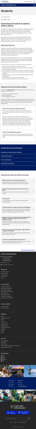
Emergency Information (22, 422)
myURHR (2, 330)
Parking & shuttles (4, 326)
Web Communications (5, 318)
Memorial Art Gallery (5, 307)
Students (5, 19)
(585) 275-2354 (6, 262)
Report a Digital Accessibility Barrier (28, 250)
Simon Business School (5, 294)
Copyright (15, 422)
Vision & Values (4, 344)
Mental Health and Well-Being (18, 163)
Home (2, 19)
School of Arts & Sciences (6, 286)
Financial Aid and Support (18, 156)
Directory (3, 321)
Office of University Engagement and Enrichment (10, 345)
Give (31, 1)
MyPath (2, 332)
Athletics (3, 359)
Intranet (2, 316)
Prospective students (5, 271)
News (3, 355)
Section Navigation (6, 16)
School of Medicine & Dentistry (7, 291)
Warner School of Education (6, 296)
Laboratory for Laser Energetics (7, 297)
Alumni (2, 278)
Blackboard (3, 329)
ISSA (9, 19)
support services (10, 89)
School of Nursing (4, 293)
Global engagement (5, 340)
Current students (4, 273)
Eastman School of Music (6, 289)
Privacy (11, 422)
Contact (2, 319)
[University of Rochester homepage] (5, 2)
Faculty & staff (3, 276)
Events (3, 357)
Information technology (5, 327)
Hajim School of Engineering (6, 288)
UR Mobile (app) (4, 324)
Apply (26, 1)
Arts (2, 360)
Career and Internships (18, 159)
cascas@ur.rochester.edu (8, 264)
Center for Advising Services (8, 5)
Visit (28, 1)
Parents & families (4, 274)
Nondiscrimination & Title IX (6, 347)
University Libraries (5, 306)
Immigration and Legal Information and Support (18, 152)
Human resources (4, 322)
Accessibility (3, 342)
